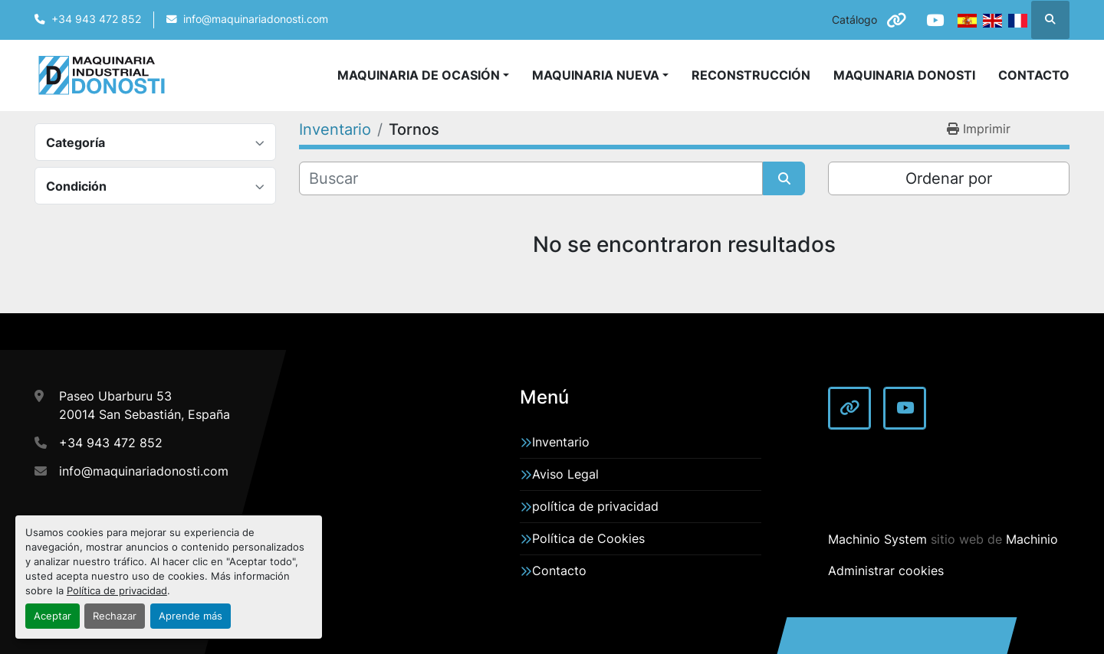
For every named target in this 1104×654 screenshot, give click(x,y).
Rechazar (114, 616)
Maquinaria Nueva (595, 75)
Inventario (561, 442)
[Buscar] (531, 178)
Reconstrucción (751, 75)
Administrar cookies (886, 570)
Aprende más (190, 616)
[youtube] (934, 20)
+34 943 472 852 (96, 19)
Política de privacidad (117, 591)
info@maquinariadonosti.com (255, 19)
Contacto (1034, 75)
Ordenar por (948, 178)
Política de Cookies (588, 538)
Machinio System (877, 539)
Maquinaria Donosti (904, 75)
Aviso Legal (565, 474)
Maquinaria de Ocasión (418, 75)
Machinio (1032, 539)
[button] (600, 75)
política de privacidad (595, 506)
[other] (895, 20)
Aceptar (52, 616)
